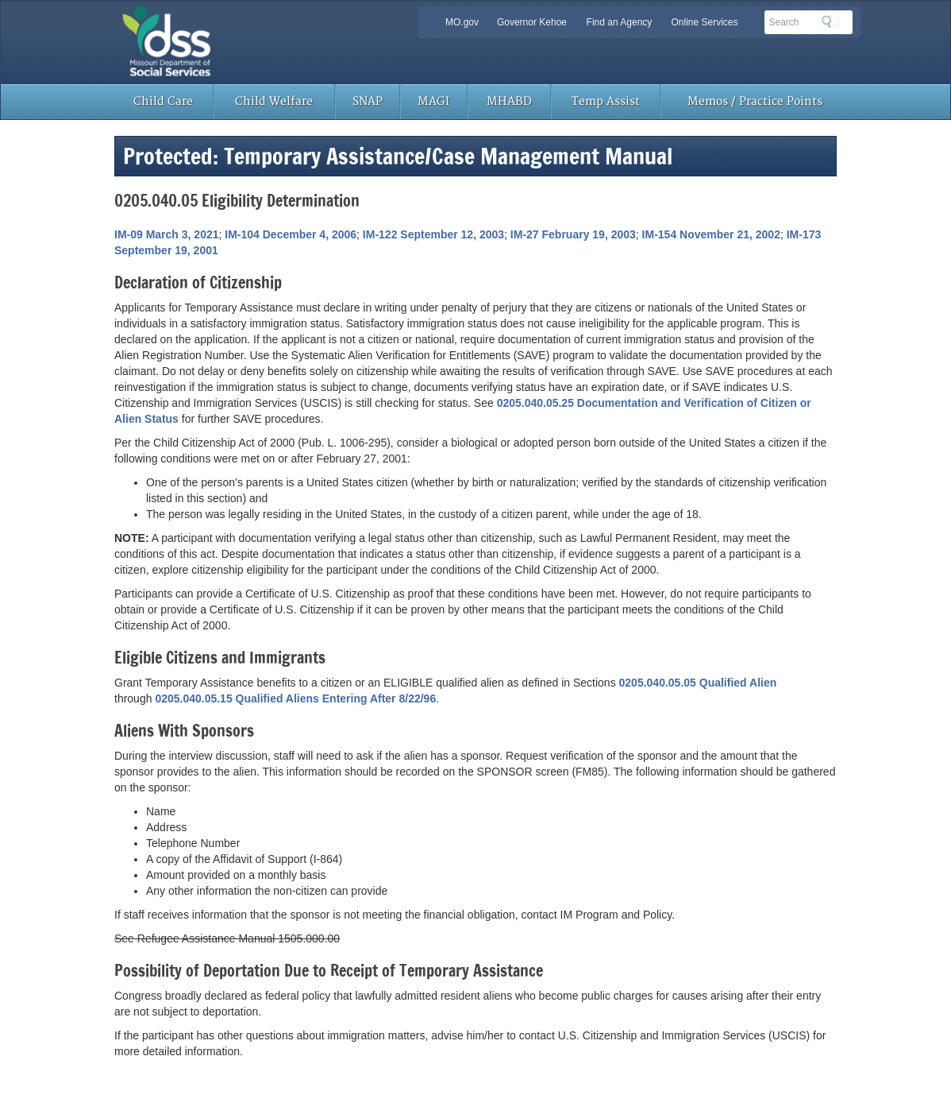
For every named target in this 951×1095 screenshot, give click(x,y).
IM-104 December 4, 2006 (290, 234)
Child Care (163, 101)
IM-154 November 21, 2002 (711, 234)
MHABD (509, 101)
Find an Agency (620, 22)
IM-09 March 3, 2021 (166, 234)
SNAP (367, 101)
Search (831, 21)
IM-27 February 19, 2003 (573, 234)
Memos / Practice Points (754, 101)
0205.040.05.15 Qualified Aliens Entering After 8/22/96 (295, 698)
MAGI (433, 101)
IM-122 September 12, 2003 (433, 234)
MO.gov (462, 22)
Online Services (704, 22)
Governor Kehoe (532, 22)
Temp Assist (606, 101)
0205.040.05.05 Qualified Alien (698, 682)
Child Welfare (274, 101)
